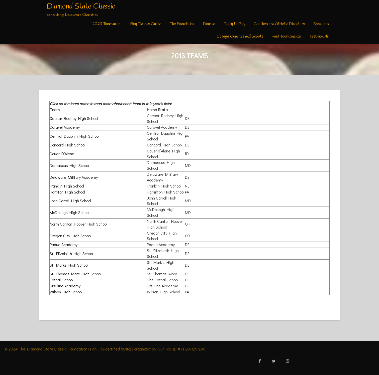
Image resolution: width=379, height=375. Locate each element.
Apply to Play (234, 24)
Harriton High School (67, 192)
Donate (209, 24)
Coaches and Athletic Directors (279, 24)
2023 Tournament (107, 24)
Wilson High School (66, 291)
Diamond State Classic (81, 7)
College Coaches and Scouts (240, 36)
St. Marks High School (69, 265)
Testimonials (319, 36)
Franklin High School (67, 186)
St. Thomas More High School (76, 273)
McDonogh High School (69, 212)
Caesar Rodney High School (74, 118)
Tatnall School (61, 279)
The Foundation (182, 24)
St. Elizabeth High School (71, 253)
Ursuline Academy (65, 285)
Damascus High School (69, 165)
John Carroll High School (70, 200)
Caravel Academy (65, 127)
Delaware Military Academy (74, 177)
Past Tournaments (286, 36)
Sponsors (321, 24)
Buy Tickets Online (145, 24)
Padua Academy (63, 244)
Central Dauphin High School (74, 136)
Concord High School (67, 144)
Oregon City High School (70, 235)
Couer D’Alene (62, 153)
